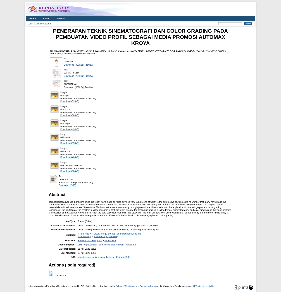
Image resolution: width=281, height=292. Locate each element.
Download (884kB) (69, 171)
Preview (89, 64)
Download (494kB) (69, 129)
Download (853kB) (69, 143)
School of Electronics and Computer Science (136, 286)
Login (30, 23)
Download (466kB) (69, 157)
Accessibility (208, 286)
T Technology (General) (106, 236)
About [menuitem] (46, 18)
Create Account (43, 23)
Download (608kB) (73, 87)
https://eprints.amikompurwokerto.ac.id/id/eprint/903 (104, 257)
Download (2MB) (67, 185)
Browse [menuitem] (61, 18)
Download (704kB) (73, 76)
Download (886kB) (69, 115)
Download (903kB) (73, 64)
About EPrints (194, 286)
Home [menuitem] (32, 18)
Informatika (110, 240)
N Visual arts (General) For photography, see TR (116, 233)
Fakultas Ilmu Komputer (90, 240)
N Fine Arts (83, 233)
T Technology (84, 236)
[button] (51, 273)
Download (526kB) (69, 101)
